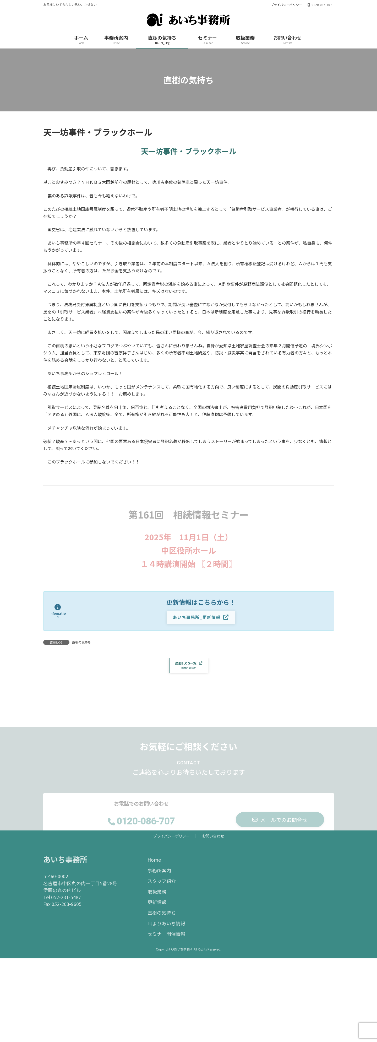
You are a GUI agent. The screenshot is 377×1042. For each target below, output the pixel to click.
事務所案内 (159, 872)
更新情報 (156, 904)
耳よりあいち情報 (166, 925)
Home (154, 862)
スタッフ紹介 (161, 883)
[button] (201, 617)
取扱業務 (156, 893)
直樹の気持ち (81, 642)
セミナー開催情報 (166, 936)
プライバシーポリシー (286, 5)
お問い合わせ (213, 838)
